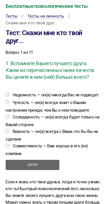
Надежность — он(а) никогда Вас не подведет (56, 94)
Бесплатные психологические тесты (47, 6)
